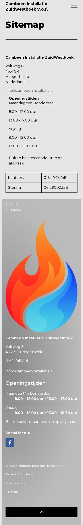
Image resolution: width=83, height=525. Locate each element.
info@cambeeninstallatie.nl (30, 90)
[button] (41, 512)
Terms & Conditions (19, 474)
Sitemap (12, 491)
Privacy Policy (15, 483)
